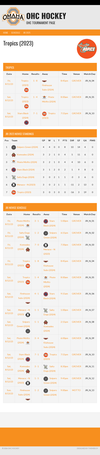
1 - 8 (35, 80)
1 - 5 (37, 378)
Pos (7, 140)
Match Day (89, 74)
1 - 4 (35, 97)
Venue (76, 74)
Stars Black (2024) (23, 117)
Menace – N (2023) (23, 184)
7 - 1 (35, 113)
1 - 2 (37, 232)
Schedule (15, 32)
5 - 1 (37, 321)
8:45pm (64, 80)
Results (35, 74)
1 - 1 (37, 310)
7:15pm (64, 113)
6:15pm (64, 232)
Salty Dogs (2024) (22, 177)
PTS (65, 140)
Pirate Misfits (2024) (24, 162)
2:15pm (64, 321)
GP (43, 140)
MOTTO (76, 390)
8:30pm (64, 366)
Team (14, 140)
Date (9, 74)
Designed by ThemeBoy (87, 448)
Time (64, 74)
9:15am (64, 293)
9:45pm (64, 378)
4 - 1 (37, 293)
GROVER (76, 80)
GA (85, 140)
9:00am (64, 390)
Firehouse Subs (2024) (48, 85)
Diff (72, 140)
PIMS (92, 140)
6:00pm (64, 338)
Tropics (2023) (24, 85)
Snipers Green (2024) (24, 147)
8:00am (64, 97)
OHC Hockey (46, 15)
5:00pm (64, 221)
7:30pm (64, 244)
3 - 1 (37, 221)
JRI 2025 (26, 32)
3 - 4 (37, 338)
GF (78, 140)
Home (5, 32)
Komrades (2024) (22, 154)
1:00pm (64, 310)
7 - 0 (37, 244)
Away (45, 74)
